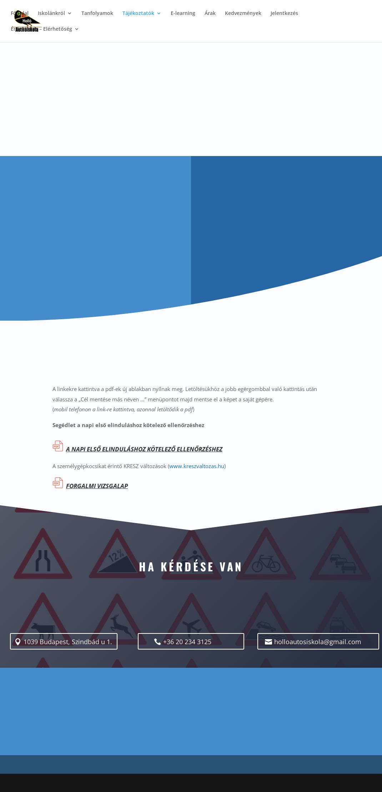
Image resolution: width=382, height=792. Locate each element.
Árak (210, 13)
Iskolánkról (51, 13)
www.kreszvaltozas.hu (196, 466)
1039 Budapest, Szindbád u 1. (68, 642)
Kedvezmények (243, 13)
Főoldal (20, 13)
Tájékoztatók (138, 13)
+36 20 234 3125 (191, 642)
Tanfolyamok (97, 13)
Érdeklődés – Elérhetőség (41, 29)
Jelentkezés (284, 13)
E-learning (183, 13)
